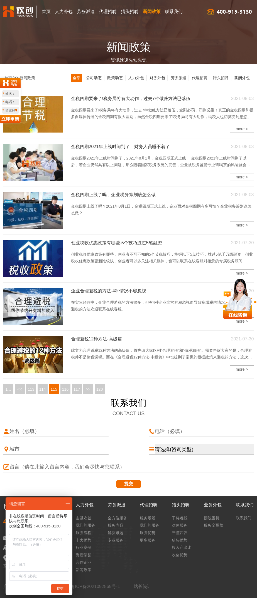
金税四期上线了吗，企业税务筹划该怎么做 (113, 194)
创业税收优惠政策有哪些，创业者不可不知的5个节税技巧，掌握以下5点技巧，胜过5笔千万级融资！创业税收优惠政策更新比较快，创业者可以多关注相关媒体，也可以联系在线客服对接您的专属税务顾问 (162, 257)
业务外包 (213, 504)
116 (65, 389)
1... (8, 389)
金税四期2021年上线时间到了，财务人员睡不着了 (120, 146)
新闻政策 (152, 11)
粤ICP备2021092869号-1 (95, 586)
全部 (76, 78)
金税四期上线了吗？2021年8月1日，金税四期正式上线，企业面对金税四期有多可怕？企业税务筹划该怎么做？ (161, 209)
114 (42, 389)
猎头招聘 (130, 11)
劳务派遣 (86, 11)
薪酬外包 (242, 78)
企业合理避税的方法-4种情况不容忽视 (108, 290)
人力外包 (64, 11)
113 (31, 389)
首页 (46, 11)
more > (242, 129)
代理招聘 (108, 11)
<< (19, 389)
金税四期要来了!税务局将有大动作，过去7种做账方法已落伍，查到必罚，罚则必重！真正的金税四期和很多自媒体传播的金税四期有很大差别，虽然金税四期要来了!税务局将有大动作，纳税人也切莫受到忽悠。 (162, 113)
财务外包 (157, 78)
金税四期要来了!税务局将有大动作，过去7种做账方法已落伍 (130, 98)
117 (77, 389)
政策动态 (115, 78)
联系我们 (174, 11)
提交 (128, 483)
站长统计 (142, 586)
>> (88, 389)
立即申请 (10, 119)
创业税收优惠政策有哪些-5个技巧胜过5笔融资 (116, 242)
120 (99, 389)
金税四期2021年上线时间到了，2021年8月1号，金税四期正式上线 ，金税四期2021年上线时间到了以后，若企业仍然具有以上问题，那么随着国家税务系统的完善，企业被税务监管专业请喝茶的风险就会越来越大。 (160, 162)
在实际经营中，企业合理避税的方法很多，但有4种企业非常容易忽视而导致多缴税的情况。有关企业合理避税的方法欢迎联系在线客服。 (162, 305)
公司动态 (94, 78)
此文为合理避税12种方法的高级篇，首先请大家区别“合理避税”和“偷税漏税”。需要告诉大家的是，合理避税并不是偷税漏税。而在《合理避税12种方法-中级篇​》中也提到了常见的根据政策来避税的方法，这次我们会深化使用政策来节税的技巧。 (161, 354)
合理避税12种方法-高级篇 (96, 339)
